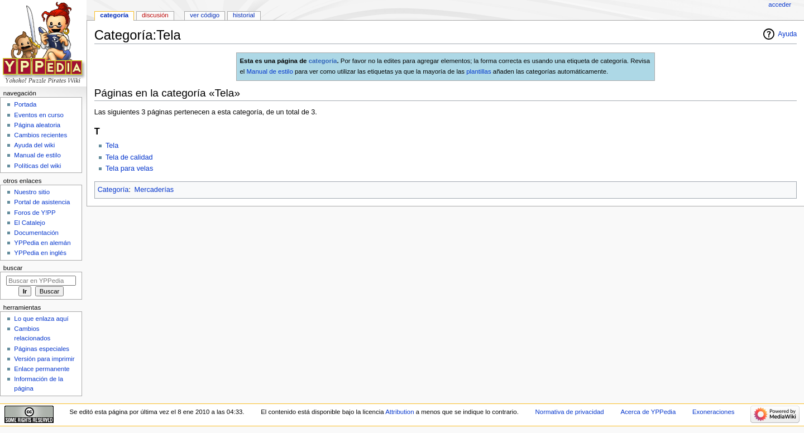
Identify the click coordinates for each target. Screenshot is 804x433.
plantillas (478, 71)
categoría (323, 60)
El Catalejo (29, 222)
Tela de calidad (129, 157)
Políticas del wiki (37, 165)
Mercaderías (154, 190)
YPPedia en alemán (42, 242)
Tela (112, 146)
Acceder (779, 4)
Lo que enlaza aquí (41, 318)
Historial (244, 15)
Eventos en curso (39, 115)
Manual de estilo (270, 71)
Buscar (13, 267)
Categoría (113, 190)
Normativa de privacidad (569, 411)
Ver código (204, 15)
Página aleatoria (37, 125)
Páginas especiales (41, 348)
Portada (25, 104)
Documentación (36, 232)
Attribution (399, 411)
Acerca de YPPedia (648, 411)
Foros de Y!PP (34, 212)
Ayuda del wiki (34, 145)
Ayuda (787, 34)
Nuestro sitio (32, 192)
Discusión (155, 15)
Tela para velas (129, 168)
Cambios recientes (40, 135)
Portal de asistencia (42, 202)
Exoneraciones (713, 411)
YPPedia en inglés (40, 252)
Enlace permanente (41, 368)
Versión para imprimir (44, 358)
